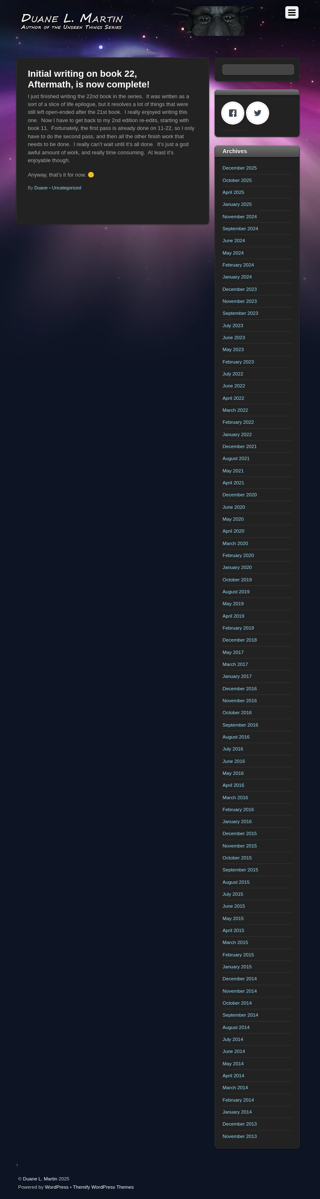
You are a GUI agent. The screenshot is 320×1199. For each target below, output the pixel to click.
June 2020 (233, 507)
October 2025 (237, 180)
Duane (41, 187)
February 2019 (238, 627)
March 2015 (235, 942)
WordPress (57, 1187)
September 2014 (240, 1014)
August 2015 (235, 882)
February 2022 (238, 422)
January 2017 (237, 676)
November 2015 (239, 845)
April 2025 (233, 192)
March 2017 (235, 664)
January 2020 (237, 567)
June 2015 (233, 906)
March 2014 (235, 1087)
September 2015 (240, 869)
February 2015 (238, 954)
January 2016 (237, 821)
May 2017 (233, 652)
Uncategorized (66, 187)
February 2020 (238, 555)
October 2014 (237, 1002)
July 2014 (232, 1039)
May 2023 (233, 349)
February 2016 (238, 809)
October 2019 (237, 579)
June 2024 (233, 240)
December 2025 (239, 167)
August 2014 (235, 1027)
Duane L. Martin (40, 1178)
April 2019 (233, 615)
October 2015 (237, 857)
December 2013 (239, 1123)
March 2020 (235, 543)
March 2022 (235, 410)
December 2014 (239, 978)
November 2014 (239, 991)
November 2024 (239, 216)
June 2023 (233, 337)
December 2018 (239, 639)
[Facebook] (234, 113)
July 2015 (232, 894)
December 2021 (239, 446)
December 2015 (239, 833)
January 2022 (237, 434)
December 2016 (239, 688)
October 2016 (237, 712)
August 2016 (235, 736)
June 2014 (233, 1051)
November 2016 (239, 700)
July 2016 (232, 748)
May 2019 (233, 603)
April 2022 (233, 398)
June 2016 (233, 761)
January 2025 (237, 204)
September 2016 (240, 724)
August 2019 (235, 591)
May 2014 (233, 1063)
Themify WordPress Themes (103, 1187)
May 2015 (233, 918)
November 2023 (239, 301)
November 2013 (239, 1136)
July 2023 (232, 325)
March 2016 (235, 797)
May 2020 (233, 519)
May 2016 (233, 773)
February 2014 (238, 1099)
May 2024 (233, 252)
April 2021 (233, 482)
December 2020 (239, 494)
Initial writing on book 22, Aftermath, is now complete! (89, 79)
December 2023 (239, 289)
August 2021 (235, 458)
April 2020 (233, 530)
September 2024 (240, 228)
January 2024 (237, 276)
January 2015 (237, 966)
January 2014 (237, 1111)
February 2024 (238, 264)
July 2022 (232, 373)
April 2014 (233, 1075)
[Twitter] (259, 113)
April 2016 (233, 785)
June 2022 (233, 385)
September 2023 (240, 313)
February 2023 (238, 361)
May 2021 (233, 470)
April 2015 (233, 930)
